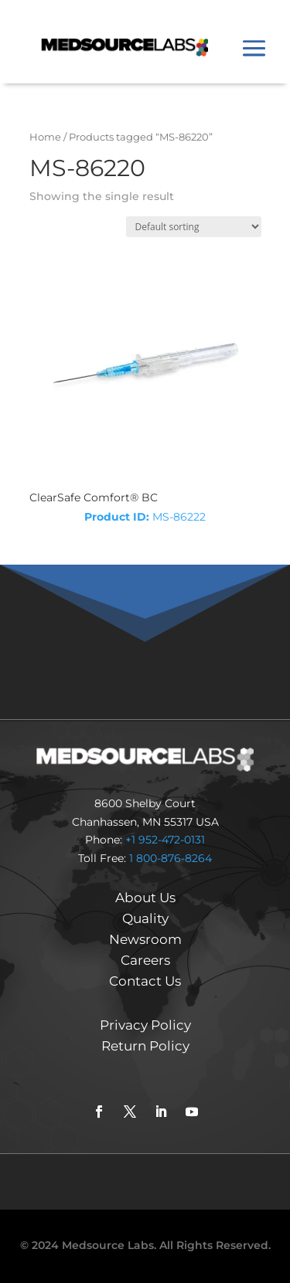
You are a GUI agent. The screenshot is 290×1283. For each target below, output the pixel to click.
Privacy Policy (145, 1025)
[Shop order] (193, 226)
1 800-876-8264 (170, 858)
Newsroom (145, 939)
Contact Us (145, 981)
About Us (145, 897)
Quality (145, 918)
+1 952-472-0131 (165, 840)
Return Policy (145, 1046)
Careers (145, 960)
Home (45, 137)
